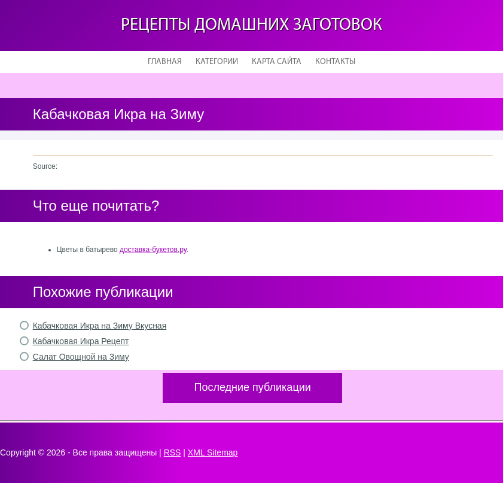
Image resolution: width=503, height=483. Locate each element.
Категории (217, 61)
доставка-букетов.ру (153, 249)
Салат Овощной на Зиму (81, 357)
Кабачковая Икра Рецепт (81, 341)
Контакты (335, 61)
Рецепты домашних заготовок (251, 25)
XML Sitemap (213, 452)
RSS (172, 452)
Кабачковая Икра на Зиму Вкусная (100, 325)
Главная (165, 61)
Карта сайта (276, 61)
